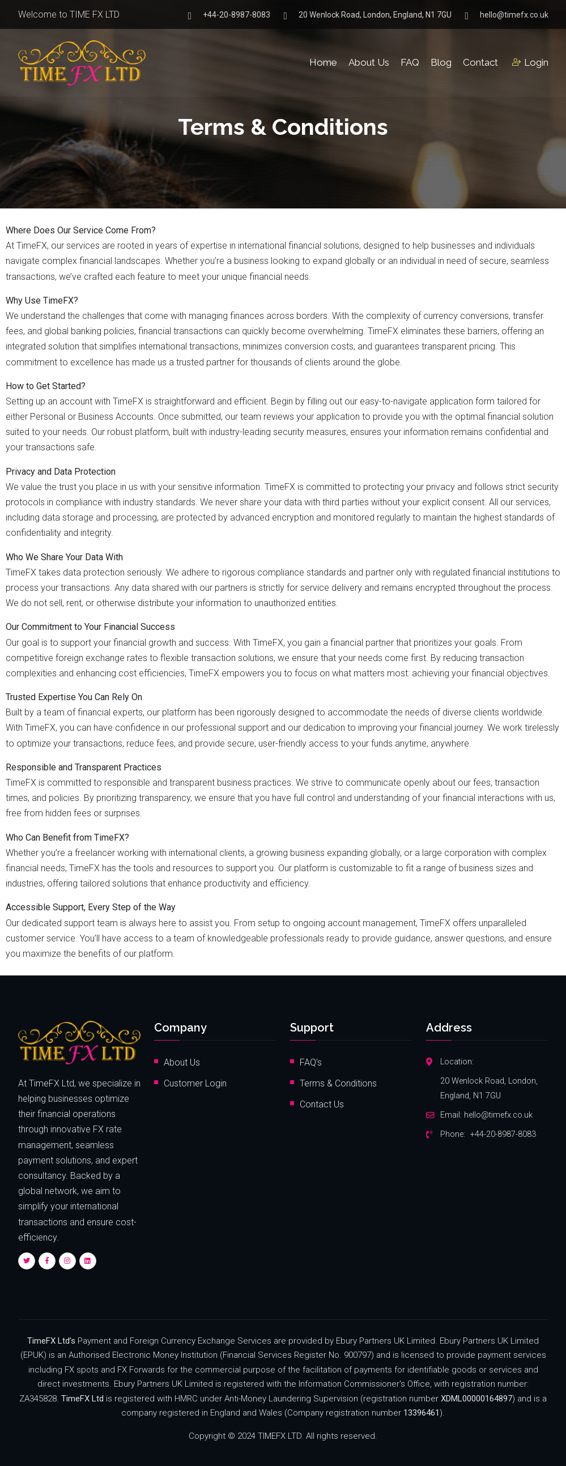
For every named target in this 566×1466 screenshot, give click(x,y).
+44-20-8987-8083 (236, 15)
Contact (480, 62)
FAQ (410, 62)
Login (530, 62)
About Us (368, 62)
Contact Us (322, 1104)
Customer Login (195, 1083)
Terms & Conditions (338, 1083)
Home (323, 62)
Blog (441, 62)
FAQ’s (311, 1062)
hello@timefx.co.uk (514, 15)
